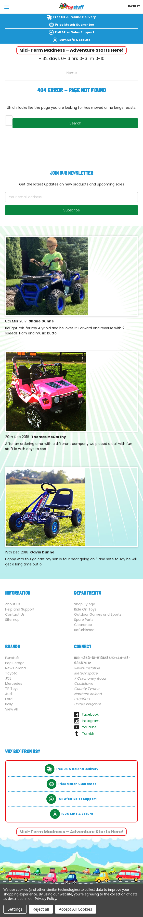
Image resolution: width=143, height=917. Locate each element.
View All (11, 709)
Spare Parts (83, 619)
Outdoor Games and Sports (97, 614)
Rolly (9, 704)
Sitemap (12, 619)
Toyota (11, 673)
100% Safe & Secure (74, 40)
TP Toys (11, 688)
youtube (89, 727)
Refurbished (84, 629)
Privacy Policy (45, 898)
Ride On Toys (85, 609)
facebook (90, 714)
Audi (9, 693)
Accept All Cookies (75, 909)
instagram (91, 720)
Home (71, 72)
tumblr (88, 733)
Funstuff (12, 657)
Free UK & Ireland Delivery (74, 17)
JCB (8, 678)
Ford (9, 699)
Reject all (41, 909)
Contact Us (15, 614)
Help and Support (20, 609)
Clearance (83, 624)
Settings (15, 909)
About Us (12, 604)
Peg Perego (15, 662)
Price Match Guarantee (74, 25)
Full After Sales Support (74, 32)
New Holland (15, 668)
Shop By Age (84, 604)
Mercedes (13, 683)
